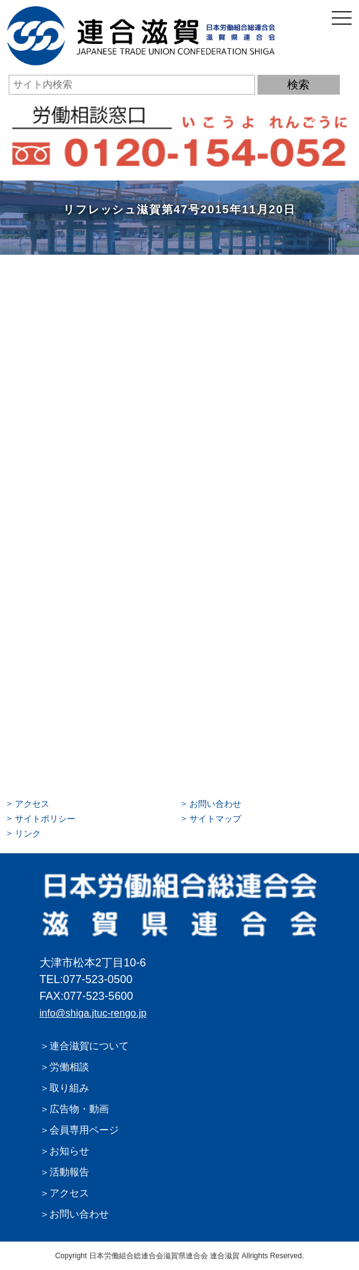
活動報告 (69, 1172)
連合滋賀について (89, 1046)
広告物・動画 (79, 1109)
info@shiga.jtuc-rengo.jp (93, 1013)
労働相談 (69, 1067)
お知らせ (69, 1151)
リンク (28, 833)
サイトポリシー (45, 819)
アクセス (32, 804)
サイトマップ (215, 819)
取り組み (69, 1088)
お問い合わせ (215, 804)
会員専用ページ (84, 1130)
